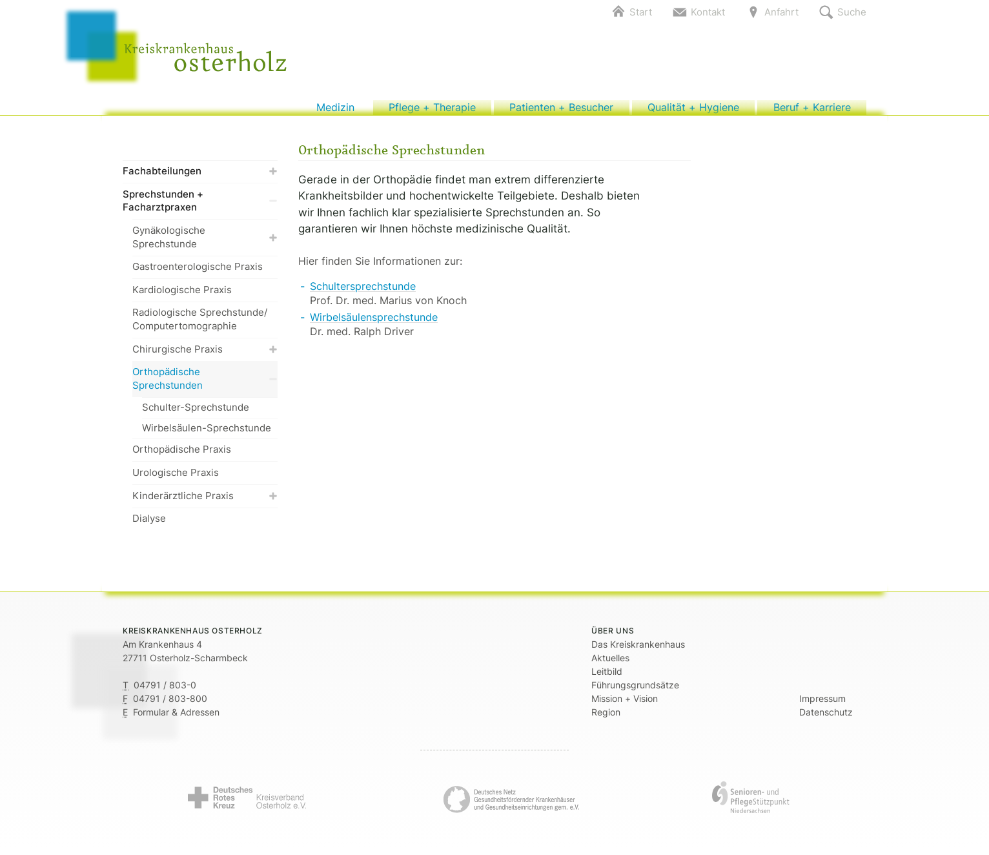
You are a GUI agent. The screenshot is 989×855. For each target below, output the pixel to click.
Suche (851, 12)
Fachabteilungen (200, 178)
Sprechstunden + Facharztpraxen (200, 207)
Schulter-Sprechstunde (195, 413)
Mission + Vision (624, 705)
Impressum (822, 705)
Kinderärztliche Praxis (205, 502)
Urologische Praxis (175, 479)
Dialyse (149, 525)
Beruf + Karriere (812, 111)
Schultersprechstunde (363, 292)
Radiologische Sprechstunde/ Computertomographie (199, 326)
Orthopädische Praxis (181, 456)
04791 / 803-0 (165, 691)
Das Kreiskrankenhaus (638, 651)
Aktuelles (610, 664)
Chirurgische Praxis (205, 355)
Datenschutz (826, 719)
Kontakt (708, 12)
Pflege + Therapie (432, 111)
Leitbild (606, 678)
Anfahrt (781, 12)
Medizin (336, 111)
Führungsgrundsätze (635, 691)
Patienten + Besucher (562, 111)
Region (605, 719)
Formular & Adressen (176, 719)
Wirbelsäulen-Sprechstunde (206, 434)
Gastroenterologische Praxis (197, 273)
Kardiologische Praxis (182, 296)
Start (640, 12)
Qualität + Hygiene (693, 111)
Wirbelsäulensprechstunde (374, 323)
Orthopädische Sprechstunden (205, 385)
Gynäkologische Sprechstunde (205, 243)
